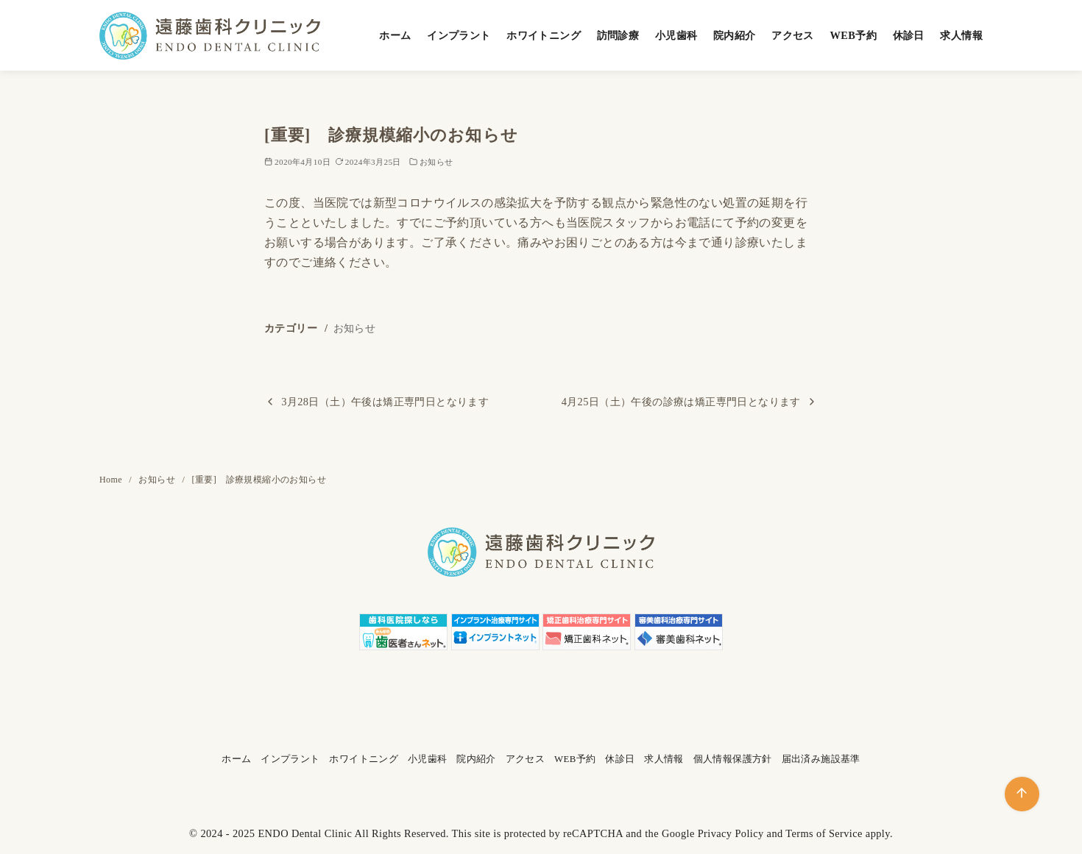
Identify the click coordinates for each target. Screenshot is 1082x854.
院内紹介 (734, 35)
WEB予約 (853, 35)
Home (111, 479)
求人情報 (961, 35)
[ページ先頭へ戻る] (1022, 794)
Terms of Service (824, 833)
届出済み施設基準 (821, 759)
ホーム (395, 35)
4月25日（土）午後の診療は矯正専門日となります (681, 402)
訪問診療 (618, 35)
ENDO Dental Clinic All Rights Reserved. (353, 833)
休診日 (908, 35)
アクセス (792, 35)
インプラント (458, 35)
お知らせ (436, 161)
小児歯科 (676, 35)
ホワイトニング (543, 35)
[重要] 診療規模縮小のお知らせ (259, 479)
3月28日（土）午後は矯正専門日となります (385, 402)
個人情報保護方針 (732, 759)
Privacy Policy (731, 833)
